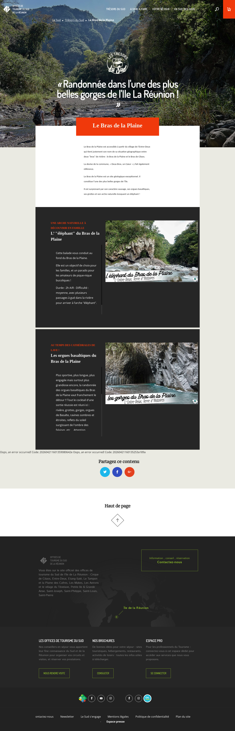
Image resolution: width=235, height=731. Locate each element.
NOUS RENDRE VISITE (54, 673)
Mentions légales (118, 716)
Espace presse (115, 721)
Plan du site (183, 716)
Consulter (103, 673)
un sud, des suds (184, 9)
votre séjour (160, 9)
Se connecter (158, 673)
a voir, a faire (138, 9)
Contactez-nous (169, 562)
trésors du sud (115, 9)
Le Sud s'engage (91, 716)
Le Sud (56, 20)
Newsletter (67, 716)
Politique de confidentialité (152, 716)
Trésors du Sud (74, 20)
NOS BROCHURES (103, 640)
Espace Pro (154, 640)
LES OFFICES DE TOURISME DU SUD (61, 640)
